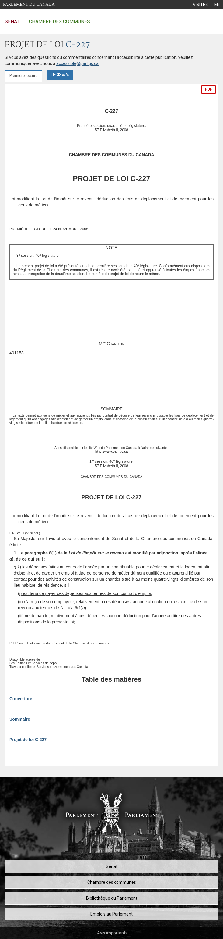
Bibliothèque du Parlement (111, 898)
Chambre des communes (59, 21)
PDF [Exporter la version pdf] (208, 89)
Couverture (20, 698)
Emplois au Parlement (111, 914)
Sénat (12, 21)
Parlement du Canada (29, 4)
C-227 (78, 45)
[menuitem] (200, 4)
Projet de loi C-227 (28, 739)
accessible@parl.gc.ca (77, 63)
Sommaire (19, 719)
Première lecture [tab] (23, 75)
